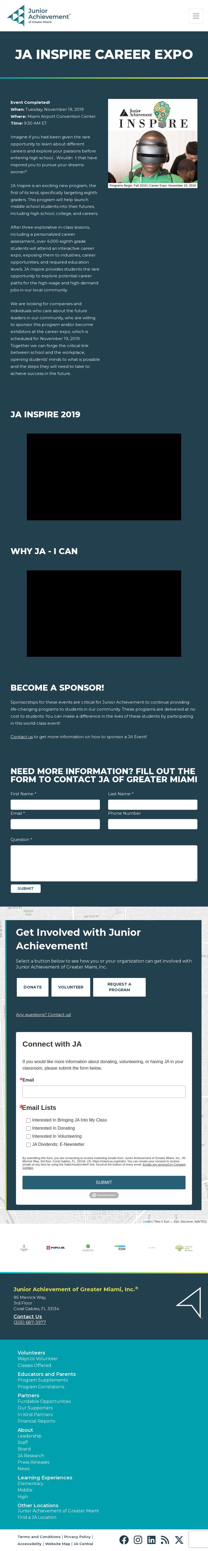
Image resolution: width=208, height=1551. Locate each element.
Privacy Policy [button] (77, 1537)
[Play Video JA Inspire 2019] (104, 477)
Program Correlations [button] (41, 1386)
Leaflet (147, 1221)
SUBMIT (104, 1182)
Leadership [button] (29, 1436)
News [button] (24, 1468)
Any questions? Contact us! (43, 1014)
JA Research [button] (31, 1455)
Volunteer (70, 987)
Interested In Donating (53, 1128)
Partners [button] (28, 1395)
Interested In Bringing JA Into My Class (69, 1120)
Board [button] (24, 1449)
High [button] (23, 1496)
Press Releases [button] (33, 1462)
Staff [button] (23, 1442)
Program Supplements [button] (43, 1380)
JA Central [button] (83, 1544)
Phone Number (124, 813)
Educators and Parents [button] (47, 1374)
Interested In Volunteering (57, 1136)
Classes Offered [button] (34, 1365)
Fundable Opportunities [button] (44, 1401)
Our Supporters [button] (35, 1407)
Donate (33, 987)
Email (18, 813)
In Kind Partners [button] (35, 1414)
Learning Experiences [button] (45, 1477)
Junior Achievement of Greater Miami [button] (58, 1510)
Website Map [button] (57, 1544)
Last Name (120, 793)
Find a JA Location (37, 1517)
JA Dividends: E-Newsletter (58, 1144)
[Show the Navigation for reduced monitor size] (196, 16)
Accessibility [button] (30, 1544)
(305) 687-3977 (30, 1322)
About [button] (25, 1430)
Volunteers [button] (31, 1352)
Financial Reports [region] (36, 1421)
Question (21, 839)
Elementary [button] (30, 1483)
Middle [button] (25, 1490)
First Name (23, 793)
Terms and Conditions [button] (39, 1537)
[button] (125, 1540)
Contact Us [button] (28, 1316)
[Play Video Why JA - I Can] (104, 613)
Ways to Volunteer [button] (38, 1358)
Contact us (22, 736)
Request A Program (119, 987)
